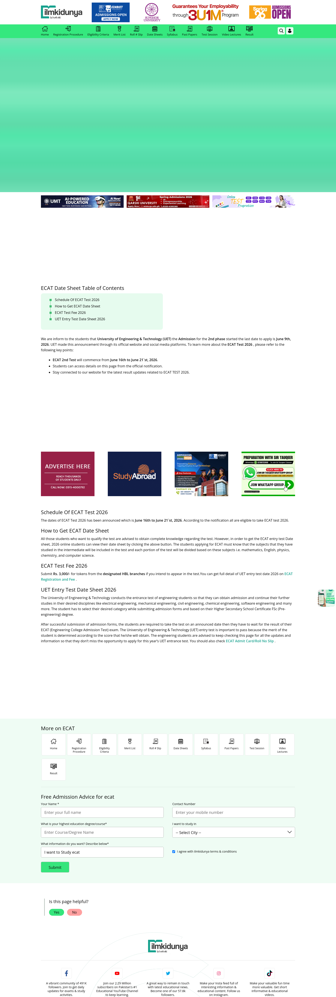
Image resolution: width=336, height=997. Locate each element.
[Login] (289, 30)
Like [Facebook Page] (66, 899)
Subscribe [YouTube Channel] (117, 899)
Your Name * (50, 700)
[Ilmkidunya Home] (64, 12)
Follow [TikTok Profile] (269, 899)
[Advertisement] (168, 137)
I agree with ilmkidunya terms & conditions (207, 747)
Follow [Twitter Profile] (168, 899)
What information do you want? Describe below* (75, 740)
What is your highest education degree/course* (74, 720)
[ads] (67, 370)
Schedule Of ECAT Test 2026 (77, 195)
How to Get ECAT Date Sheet (77, 202)
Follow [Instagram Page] (219, 899)
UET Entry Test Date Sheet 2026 (80, 215)
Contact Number (183, 700)
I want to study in (184, 720)
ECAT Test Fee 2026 (70, 208)
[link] (114, 12)
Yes (56, 808)
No (74, 808)
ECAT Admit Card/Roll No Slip (250, 537)
